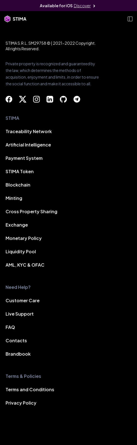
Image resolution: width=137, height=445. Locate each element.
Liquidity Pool (21, 252)
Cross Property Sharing (31, 212)
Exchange (17, 225)
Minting (14, 198)
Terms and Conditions (30, 390)
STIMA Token (20, 172)
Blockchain (18, 185)
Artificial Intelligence (28, 145)
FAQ (10, 327)
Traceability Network (29, 132)
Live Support (20, 314)
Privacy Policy (21, 403)
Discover (82, 5)
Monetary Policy (24, 238)
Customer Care (23, 301)
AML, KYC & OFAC (25, 265)
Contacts (16, 341)
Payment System (24, 158)
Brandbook (18, 354)
